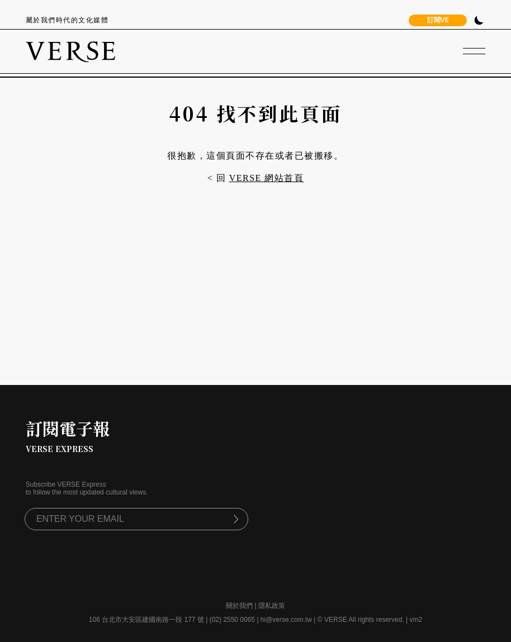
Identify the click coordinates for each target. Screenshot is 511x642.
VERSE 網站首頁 (266, 178)
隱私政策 (271, 606)
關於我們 (239, 606)
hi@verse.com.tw (286, 620)
